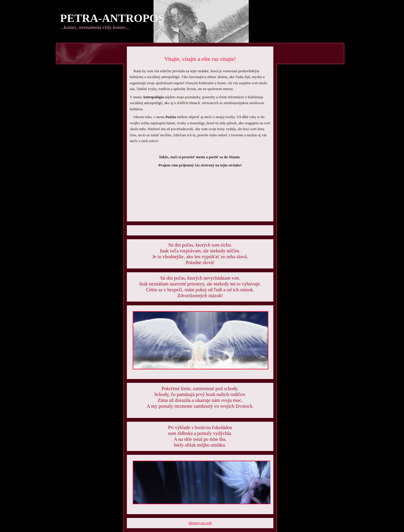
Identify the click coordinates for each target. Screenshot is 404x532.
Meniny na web (200, 523)
